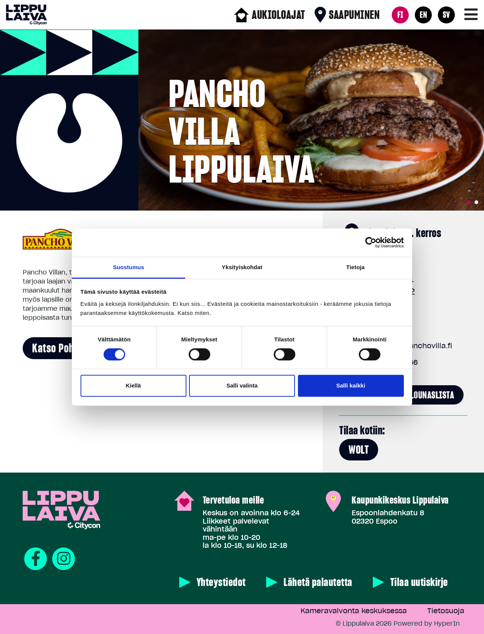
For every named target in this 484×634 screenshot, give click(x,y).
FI (400, 14)
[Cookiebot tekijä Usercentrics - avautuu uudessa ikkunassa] (371, 242)
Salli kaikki (350, 386)
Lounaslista (432, 395)
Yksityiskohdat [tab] (242, 267)
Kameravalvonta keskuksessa (354, 610)
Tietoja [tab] (355, 267)
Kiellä (133, 386)
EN (423, 14)
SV (446, 14)
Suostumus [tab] (128, 267)
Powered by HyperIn (427, 623)
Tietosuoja (445, 610)
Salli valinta (242, 386)
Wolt (359, 449)
